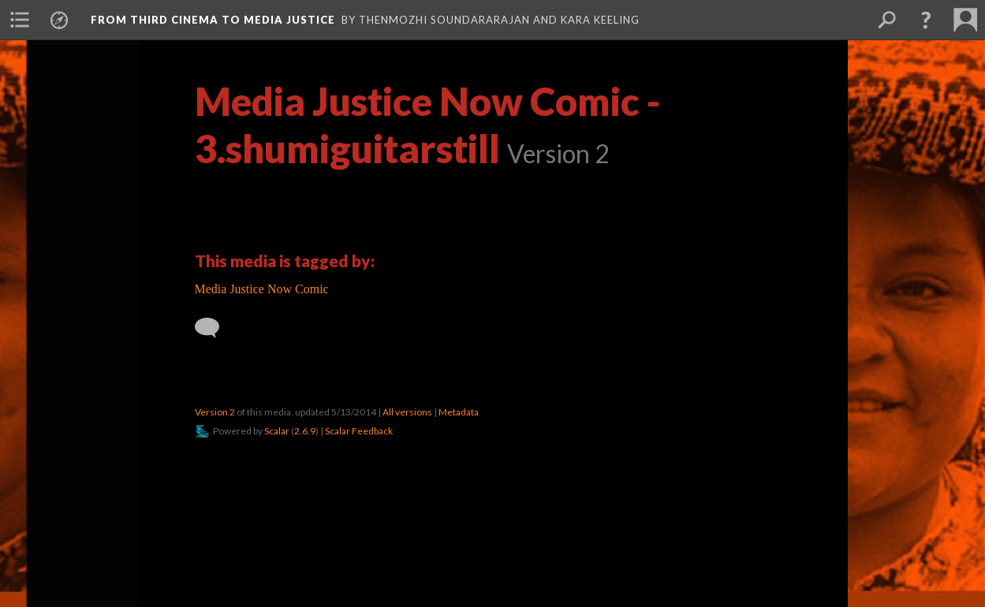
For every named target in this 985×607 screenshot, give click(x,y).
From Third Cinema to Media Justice (213, 19)
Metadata (458, 412)
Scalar (276, 431)
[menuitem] (19, 19)
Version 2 (215, 412)
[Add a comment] (214, 328)
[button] (926, 19)
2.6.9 (304, 431)
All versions (407, 412)
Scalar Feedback (359, 431)
